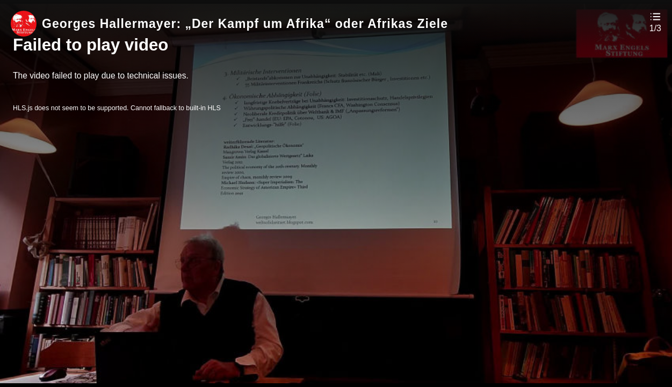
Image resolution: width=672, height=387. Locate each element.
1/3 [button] (655, 28)
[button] (655, 22)
